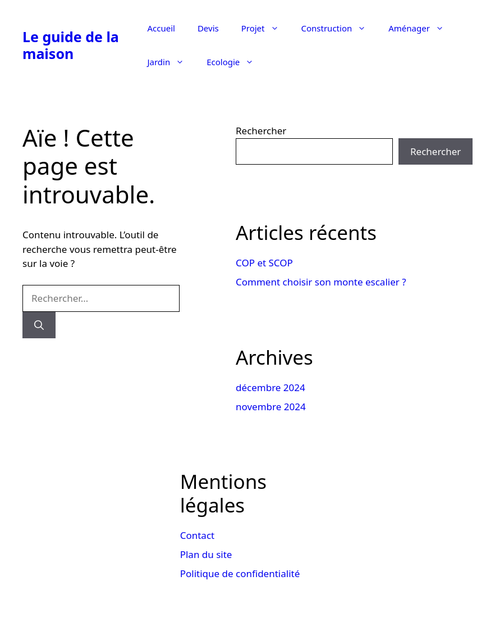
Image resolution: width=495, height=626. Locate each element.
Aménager (421, 28)
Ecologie (236, 62)
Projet (265, 28)
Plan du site (206, 554)
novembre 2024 (271, 406)
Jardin (171, 62)
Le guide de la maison (70, 45)
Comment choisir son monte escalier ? (321, 281)
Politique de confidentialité (240, 573)
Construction (339, 28)
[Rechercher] (39, 325)
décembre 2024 (270, 387)
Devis (208, 28)
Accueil (161, 28)
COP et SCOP (264, 262)
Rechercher (261, 130)
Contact (197, 535)
